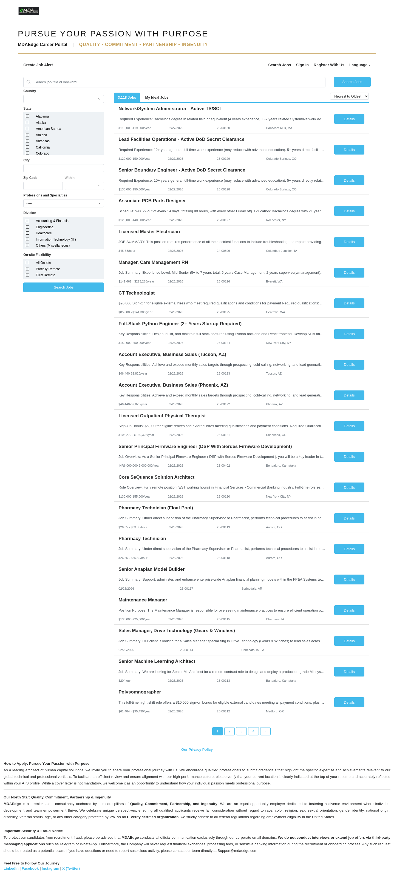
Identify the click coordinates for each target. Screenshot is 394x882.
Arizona (41, 135)
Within (70, 178)
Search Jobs (279, 65)
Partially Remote (48, 269)
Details (349, 119)
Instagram (50, 868)
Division (29, 213)
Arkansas (43, 141)
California (43, 147)
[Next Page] (265, 731)
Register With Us (329, 65)
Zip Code (30, 178)
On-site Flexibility (37, 255)
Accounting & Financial (52, 221)
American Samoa (48, 129)
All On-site (43, 263)
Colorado (42, 153)
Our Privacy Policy (197, 749)
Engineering (44, 227)
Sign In (302, 65)
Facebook (30, 868)
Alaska (41, 123)
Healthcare (44, 233)
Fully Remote (45, 275)
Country (29, 91)
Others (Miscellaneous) (53, 245)
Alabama (42, 116)
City (26, 160)
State (27, 108)
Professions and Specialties (45, 195)
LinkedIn (11, 868)
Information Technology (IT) (56, 239)
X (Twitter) (71, 868)
